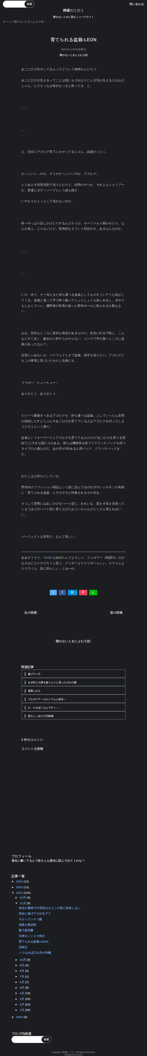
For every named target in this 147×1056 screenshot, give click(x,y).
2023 (20, 881)
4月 (22, 993)
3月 (22, 998)
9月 (22, 965)
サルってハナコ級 (30, 919)
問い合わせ (136, 4)
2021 (20, 892)
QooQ (79, 1055)
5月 (22, 987)
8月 (22, 970)
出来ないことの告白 (32, 935)
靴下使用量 (26, 930)
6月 (22, 982)
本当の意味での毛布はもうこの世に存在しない (49, 908)
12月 (23, 897)
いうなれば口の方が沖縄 (35, 952)
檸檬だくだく (73, 10)
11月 (23, 903)
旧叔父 (23, 947)
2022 (20, 887)
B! (72, 592)
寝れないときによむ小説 (74, 55)
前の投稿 (116, 612)
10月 (23, 959)
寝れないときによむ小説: (73, 641)
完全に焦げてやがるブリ (35, 913)
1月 (22, 1010)
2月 (22, 1004)
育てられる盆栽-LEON (34, 941)
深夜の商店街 (27, 924)
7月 (22, 976)
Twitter (48, 557)
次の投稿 (30, 612)
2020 (20, 1017)
